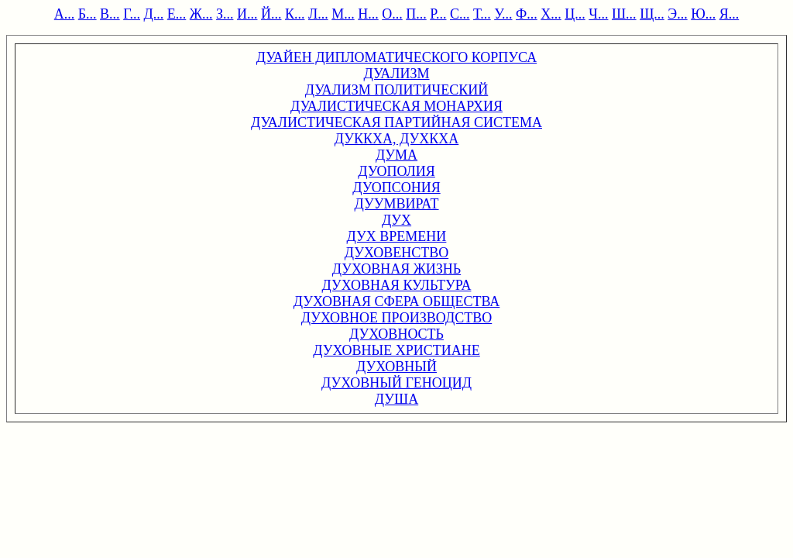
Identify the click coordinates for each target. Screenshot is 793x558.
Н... (368, 14)
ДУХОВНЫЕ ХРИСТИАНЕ (396, 350)
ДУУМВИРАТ (396, 204)
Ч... (598, 14)
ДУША (396, 399)
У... (503, 14)
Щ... (652, 14)
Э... (677, 14)
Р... (438, 14)
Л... (318, 14)
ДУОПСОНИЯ (396, 187)
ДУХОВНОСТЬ (396, 334)
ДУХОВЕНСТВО (396, 252)
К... (295, 14)
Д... (154, 14)
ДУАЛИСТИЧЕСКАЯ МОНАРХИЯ (396, 106)
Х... (551, 14)
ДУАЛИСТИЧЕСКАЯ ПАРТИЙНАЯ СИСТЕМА (396, 122)
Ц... (575, 14)
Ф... (526, 14)
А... (64, 14)
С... (460, 14)
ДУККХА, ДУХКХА (397, 138)
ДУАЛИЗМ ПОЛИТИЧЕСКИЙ (397, 90)
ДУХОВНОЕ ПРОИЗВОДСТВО (396, 318)
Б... (87, 14)
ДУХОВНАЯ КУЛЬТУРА (397, 285)
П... (416, 14)
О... (392, 14)
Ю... (703, 14)
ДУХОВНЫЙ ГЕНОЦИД (396, 383)
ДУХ (396, 220)
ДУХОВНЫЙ (396, 366)
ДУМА (396, 155)
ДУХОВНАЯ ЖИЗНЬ (396, 269)
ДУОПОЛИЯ (396, 171)
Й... (271, 14)
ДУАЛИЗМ (396, 73)
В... (110, 14)
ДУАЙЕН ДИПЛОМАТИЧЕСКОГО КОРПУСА (396, 57)
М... (343, 14)
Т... (482, 14)
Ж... (201, 14)
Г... (131, 14)
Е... (177, 14)
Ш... (624, 14)
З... (225, 14)
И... (247, 14)
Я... (729, 14)
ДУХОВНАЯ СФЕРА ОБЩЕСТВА (397, 301)
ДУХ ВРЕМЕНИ (397, 236)
